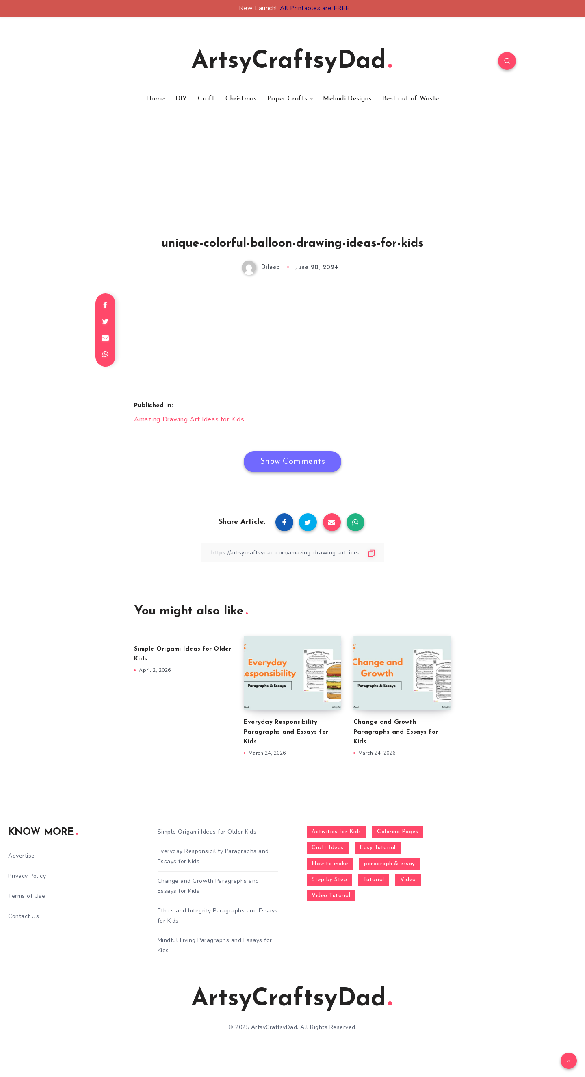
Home (155, 99)
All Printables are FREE (314, 8)
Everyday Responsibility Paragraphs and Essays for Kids (286, 732)
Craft (206, 99)
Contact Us (23, 916)
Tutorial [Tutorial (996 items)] (373, 880)
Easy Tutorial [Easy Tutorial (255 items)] (378, 848)
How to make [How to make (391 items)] (330, 864)
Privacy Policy (27, 876)
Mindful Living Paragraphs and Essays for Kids (215, 945)
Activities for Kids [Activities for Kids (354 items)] (336, 832)
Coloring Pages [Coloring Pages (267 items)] (397, 832)
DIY (181, 99)
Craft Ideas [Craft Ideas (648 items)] (328, 848)
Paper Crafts (287, 99)
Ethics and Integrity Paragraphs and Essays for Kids (218, 916)
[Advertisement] (292, 180)
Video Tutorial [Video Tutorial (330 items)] (331, 895)
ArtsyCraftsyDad (291, 62)
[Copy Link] (292, 552)
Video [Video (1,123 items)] (408, 880)
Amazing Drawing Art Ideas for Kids (189, 419)
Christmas (241, 99)
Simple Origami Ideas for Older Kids (207, 832)
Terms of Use (26, 896)
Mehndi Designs (347, 99)
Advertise (21, 856)
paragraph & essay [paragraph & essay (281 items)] (389, 864)
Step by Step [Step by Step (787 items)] (329, 880)
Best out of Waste (410, 99)
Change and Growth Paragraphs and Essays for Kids (395, 732)
